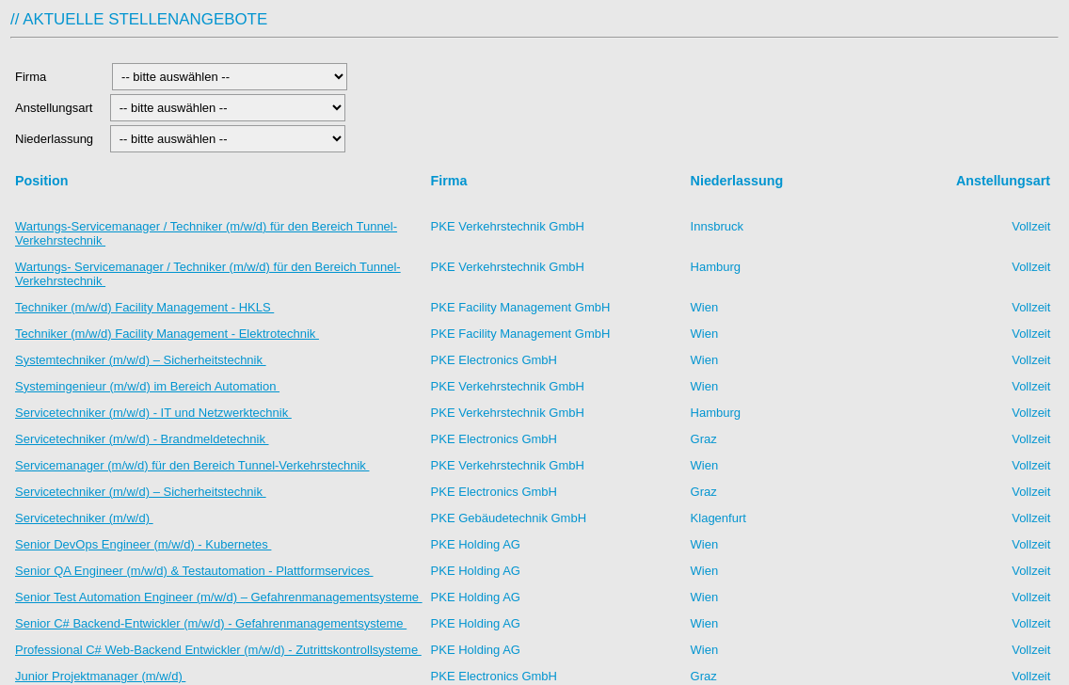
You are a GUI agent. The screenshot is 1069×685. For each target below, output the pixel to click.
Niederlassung (57, 139)
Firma (58, 77)
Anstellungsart (55, 108)
